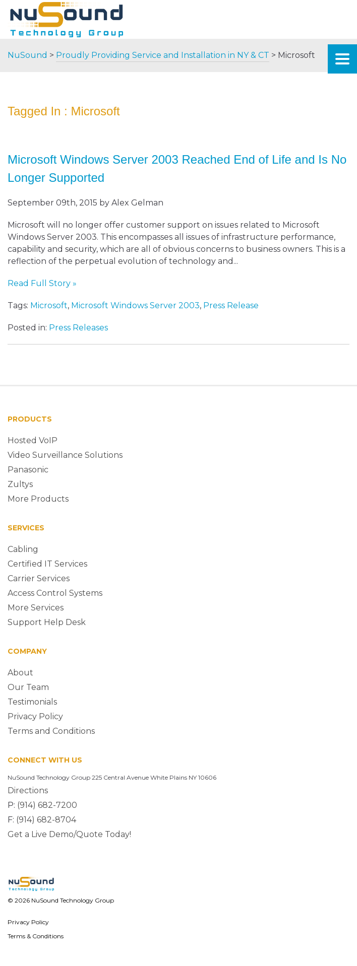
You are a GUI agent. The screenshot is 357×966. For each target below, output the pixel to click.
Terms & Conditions (36, 936)
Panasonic (28, 469)
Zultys (20, 484)
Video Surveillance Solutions (65, 455)
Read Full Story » (42, 283)
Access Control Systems (55, 593)
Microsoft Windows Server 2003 (135, 305)
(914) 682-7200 (47, 805)
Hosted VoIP (32, 440)
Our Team (28, 687)
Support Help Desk (47, 622)
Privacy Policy (35, 716)
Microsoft (49, 305)
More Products (38, 499)
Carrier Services (39, 578)
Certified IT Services (47, 564)
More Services (36, 607)
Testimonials (32, 702)
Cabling (23, 549)
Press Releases (78, 327)
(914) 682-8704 (46, 819)
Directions (28, 790)
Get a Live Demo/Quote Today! (69, 834)
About (20, 672)
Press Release (231, 305)
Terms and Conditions (51, 731)
